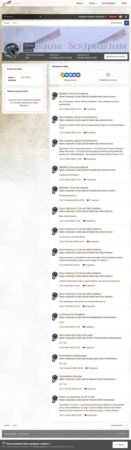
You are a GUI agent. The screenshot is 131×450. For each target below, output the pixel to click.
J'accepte (120, 445)
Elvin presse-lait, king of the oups (76, 335)
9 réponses (90, 389)
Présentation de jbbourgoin (73, 355)
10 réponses (92, 368)
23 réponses (90, 133)
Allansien (93, 379)
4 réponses (88, 348)
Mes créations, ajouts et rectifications (78, 117)
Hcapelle (93, 96)
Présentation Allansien (70, 376)
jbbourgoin (94, 358)
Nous (80, 6)
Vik (90, 400)
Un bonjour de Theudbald (72, 314)
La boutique (109, 6)
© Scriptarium (121, 434)
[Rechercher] (13, 16)
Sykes (61, 96)
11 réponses (90, 109)
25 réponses (89, 221)
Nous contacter (24, 434)
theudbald (93, 317)
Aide (124, 6)
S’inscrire (113, 17)
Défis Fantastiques (105, 400)
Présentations (110, 317)
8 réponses (88, 327)
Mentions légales (10, 434)
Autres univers (109, 96)
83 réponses (91, 415)
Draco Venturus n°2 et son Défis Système (80, 208)
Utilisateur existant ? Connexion (92, 16)
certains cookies (39, 447)
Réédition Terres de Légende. (74, 93)
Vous (92, 6)
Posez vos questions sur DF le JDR (77, 397)
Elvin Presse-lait (96, 338)
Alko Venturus (106, 211)
